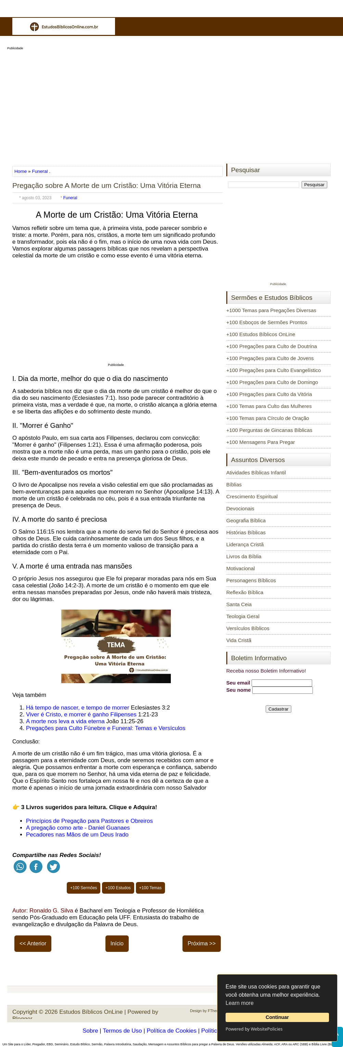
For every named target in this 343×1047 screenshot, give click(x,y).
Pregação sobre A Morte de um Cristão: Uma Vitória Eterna (106, 185)
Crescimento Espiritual (252, 496)
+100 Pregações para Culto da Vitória (269, 394)
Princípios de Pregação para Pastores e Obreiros (89, 821)
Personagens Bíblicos (251, 580)
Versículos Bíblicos (247, 628)
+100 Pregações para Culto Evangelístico (273, 370)
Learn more (240, 1003)
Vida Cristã (238, 640)
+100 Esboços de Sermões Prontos (266, 322)
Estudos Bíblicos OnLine (91, 1012)
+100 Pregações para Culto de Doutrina (271, 346)
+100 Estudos (118, 887)
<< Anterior (33, 943)
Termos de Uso (122, 1030)
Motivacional (240, 568)
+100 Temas (150, 887)
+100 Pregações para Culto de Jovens (270, 358)
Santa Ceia (239, 604)
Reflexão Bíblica (244, 592)
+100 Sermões (83, 887)
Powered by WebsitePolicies (254, 1029)
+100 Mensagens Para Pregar (260, 442)
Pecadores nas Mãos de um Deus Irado (77, 834)
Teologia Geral (242, 616)
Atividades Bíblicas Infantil (256, 472)
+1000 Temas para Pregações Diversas (271, 310)
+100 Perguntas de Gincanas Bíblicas (269, 430)
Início (117, 943)
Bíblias (234, 484)
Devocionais (240, 508)
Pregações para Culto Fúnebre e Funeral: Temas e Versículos (106, 728)
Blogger (22, 1019)
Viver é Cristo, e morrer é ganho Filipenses (81, 714)
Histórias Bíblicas (246, 532)
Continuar (277, 1017)
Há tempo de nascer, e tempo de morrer (77, 707)
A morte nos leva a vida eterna (65, 721)
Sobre (90, 1030)
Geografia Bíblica (246, 520)
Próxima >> (202, 943)
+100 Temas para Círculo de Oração (267, 418)
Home (21, 171)
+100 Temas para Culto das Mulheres (269, 406)
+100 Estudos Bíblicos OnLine (260, 334)
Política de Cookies (171, 1030)
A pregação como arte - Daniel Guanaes (78, 828)
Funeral (40, 171)
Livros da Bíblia (244, 556)
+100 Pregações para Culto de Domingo (272, 382)
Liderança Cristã (245, 544)
